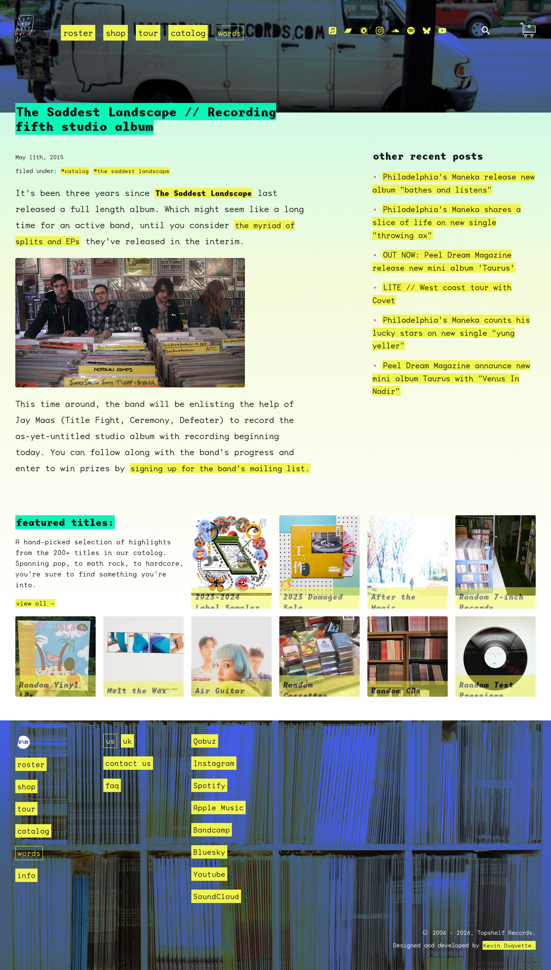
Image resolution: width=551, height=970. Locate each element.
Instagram (215, 763)
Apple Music (220, 807)
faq (112, 785)
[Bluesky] (426, 31)
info (27, 875)
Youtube (210, 874)
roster (78, 32)
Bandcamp (213, 830)
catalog (188, 32)
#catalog (75, 163)
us (111, 741)
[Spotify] (411, 31)
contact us (130, 763)
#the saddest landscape (132, 163)
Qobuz (205, 741)
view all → (37, 611)
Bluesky (210, 852)
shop (116, 32)
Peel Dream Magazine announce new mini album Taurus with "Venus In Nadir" (447, 369)
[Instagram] (379, 31)
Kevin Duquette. (509, 945)
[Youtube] (442, 31)
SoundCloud (218, 896)
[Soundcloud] (395, 31)
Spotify (210, 785)
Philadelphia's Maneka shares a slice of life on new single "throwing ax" (452, 214)
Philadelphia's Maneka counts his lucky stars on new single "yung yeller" (447, 324)
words (230, 32)
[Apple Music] (332, 31)
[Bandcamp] (348, 31)
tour (148, 32)
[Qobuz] (363, 31)
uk (129, 741)
